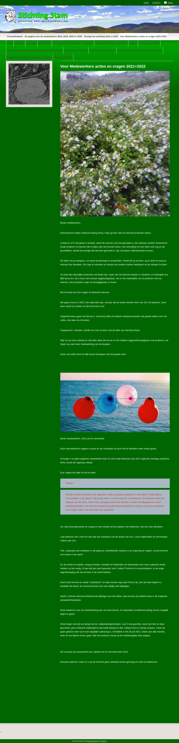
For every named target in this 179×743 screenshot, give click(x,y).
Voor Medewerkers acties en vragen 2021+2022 (143, 36)
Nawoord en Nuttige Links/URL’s (111, 43)
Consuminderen (15, 36)
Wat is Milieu (44, 43)
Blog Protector (93, 741)
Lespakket (31, 43)
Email (170, 3)
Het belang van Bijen (149, 43)
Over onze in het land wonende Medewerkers (139, 50)
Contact (156, 3)
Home (146, 3)
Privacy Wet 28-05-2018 (75, 50)
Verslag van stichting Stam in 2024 (101, 36)
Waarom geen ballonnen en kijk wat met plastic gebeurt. (35, 50)
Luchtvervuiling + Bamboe (102, 50)
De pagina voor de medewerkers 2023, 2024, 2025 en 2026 (53, 36)
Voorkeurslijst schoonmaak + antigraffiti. (73, 43)
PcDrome (103, 741)
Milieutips (19, 43)
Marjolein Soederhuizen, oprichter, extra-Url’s (29, 57)
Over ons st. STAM (63, 57)
